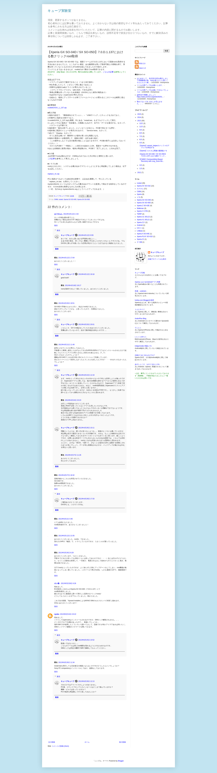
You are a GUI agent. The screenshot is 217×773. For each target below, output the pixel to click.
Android (140, 225)
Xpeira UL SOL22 (143, 217)
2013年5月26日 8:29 (65, 553)
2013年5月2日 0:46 (65, 519)
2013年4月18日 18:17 (73, 285)
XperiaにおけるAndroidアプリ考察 (147, 282)
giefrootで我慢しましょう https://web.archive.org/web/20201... (150, 96)
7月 (140, 136)
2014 (139, 117)
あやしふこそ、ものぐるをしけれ (147, 364)
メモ (138, 197)
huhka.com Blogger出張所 (144, 300)
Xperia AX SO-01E (144, 186)
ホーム (87, 742)
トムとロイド (140, 309)
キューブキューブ (67, 235)
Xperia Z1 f (141, 222)
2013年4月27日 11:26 (73, 455)
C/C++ (139, 228)
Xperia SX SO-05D (83, 199)
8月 (140, 133)
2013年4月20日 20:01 (86, 324)
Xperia (139, 194)
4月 (140, 143)
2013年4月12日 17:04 (66, 258)
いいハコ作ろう (140, 337)
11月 (141, 127)
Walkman (140, 208)
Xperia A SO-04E (143, 234)
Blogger (121, 761)
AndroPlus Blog (140, 318)
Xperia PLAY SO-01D (145, 236)
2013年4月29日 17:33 (86, 499)
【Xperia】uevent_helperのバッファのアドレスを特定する (154, 147)
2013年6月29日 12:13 (86, 681)
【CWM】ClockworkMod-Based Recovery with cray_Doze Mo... (151, 160)
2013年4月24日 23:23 (73, 400)
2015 (139, 114)
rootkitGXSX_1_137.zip (57, 108)
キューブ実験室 (59, 11)
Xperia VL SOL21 (143, 220)
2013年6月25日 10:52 (86, 640)
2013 (139, 121)
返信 (56, 225)
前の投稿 (122, 742)
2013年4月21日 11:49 (66, 345)
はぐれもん (58, 214)
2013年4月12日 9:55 (85, 235)
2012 (139, 172)
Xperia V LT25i (142, 211)
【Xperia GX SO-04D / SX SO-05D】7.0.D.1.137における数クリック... (152, 155)
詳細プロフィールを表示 (157, 259)
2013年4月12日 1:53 (70, 214)
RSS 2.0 (142, 64)
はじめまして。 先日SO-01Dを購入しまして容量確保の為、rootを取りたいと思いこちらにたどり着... (152, 80)
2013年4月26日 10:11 (86, 428)
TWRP (139, 214)
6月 (140, 140)
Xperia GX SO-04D (70, 199)
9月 (140, 130)
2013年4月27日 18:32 (66, 475)
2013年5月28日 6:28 (68, 583)
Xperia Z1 (140, 239)
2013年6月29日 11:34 (66, 662)
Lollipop (140, 231)
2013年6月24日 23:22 (68, 614)
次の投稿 (51, 742)
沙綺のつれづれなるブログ (145, 355)
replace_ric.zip (53, 174)
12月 (141, 123)
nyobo (56, 614)
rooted (61, 199)
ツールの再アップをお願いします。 (150, 85)
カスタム (140, 189)
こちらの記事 (108, 72)
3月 (140, 165)
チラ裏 (139, 242)
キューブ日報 (140, 273)
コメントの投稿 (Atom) (60, 746)
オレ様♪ (57, 583)
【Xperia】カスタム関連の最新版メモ (153, 151)
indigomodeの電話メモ (143, 346)
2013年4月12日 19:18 (86, 274)
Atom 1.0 (142, 68)
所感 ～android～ (141, 291)
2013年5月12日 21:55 (66, 536)
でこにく (138, 328)
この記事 (51, 159)
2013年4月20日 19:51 (66, 303)
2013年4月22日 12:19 (86, 375)
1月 (140, 168)
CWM (56, 199)
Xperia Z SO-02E (143, 206)
